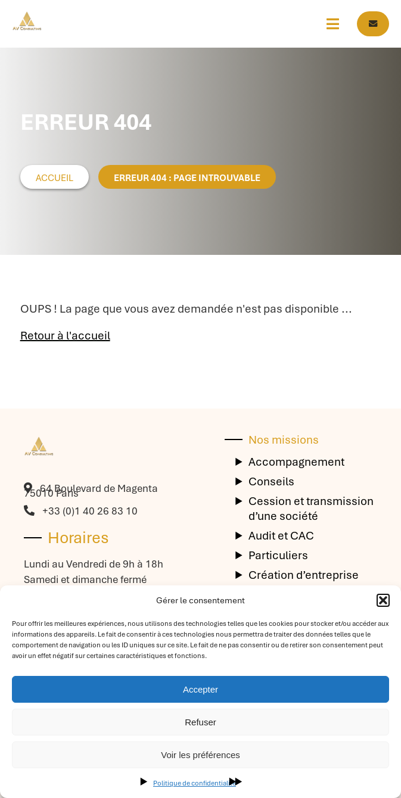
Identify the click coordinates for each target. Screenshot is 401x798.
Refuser (200, 722)
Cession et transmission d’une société (311, 508)
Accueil (54, 178)
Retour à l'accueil (65, 335)
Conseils (271, 481)
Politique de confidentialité (194, 783)
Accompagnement (296, 461)
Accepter (200, 689)
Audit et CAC (281, 535)
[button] (383, 600)
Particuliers (278, 555)
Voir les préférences (200, 755)
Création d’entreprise (303, 575)
